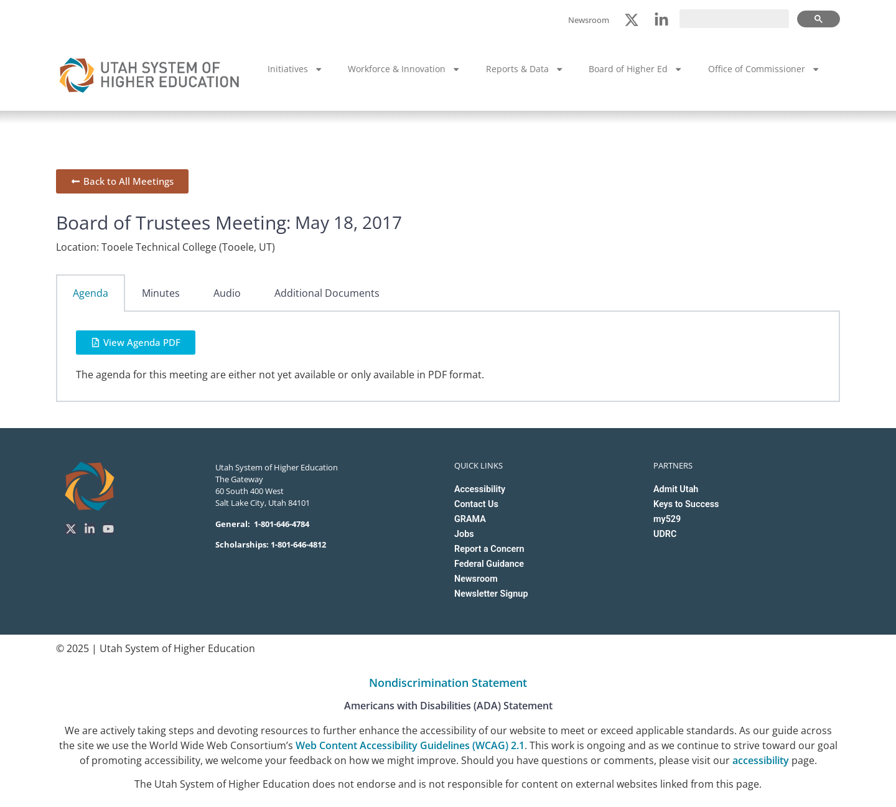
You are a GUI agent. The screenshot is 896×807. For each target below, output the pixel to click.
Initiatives (295, 69)
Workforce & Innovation (404, 69)
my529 (667, 519)
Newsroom (476, 579)
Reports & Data (525, 69)
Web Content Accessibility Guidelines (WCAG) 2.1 (410, 745)
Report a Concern (489, 549)
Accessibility (479, 489)
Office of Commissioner (764, 69)
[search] (734, 18)
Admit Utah (675, 489)
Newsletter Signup (491, 594)
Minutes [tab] (161, 293)
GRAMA (470, 519)
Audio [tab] (227, 293)
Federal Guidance (489, 564)
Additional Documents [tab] (327, 293)
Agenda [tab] (90, 293)
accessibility (760, 760)
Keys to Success (686, 504)
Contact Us (476, 504)
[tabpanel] (448, 357)
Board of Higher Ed (636, 69)
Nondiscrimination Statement (448, 682)
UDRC (664, 534)
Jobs (464, 534)
